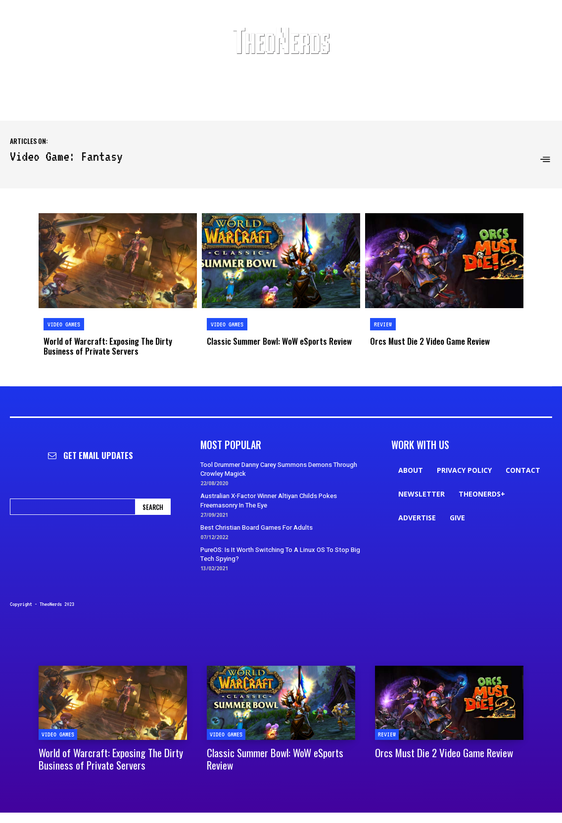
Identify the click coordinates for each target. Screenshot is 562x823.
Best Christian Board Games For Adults (256, 527)
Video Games (63, 324)
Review (383, 324)
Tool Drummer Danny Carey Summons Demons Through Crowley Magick (278, 469)
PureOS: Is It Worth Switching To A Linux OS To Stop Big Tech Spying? (280, 554)
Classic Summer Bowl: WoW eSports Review (279, 341)
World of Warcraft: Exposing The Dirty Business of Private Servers (108, 346)
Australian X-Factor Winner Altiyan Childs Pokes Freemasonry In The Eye (268, 500)
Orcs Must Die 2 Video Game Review (430, 341)
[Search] (153, 507)
